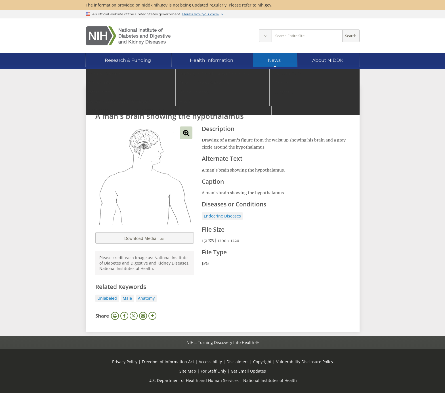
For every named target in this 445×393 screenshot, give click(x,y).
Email (143, 316)
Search (350, 35)
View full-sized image (186, 132)
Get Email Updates (248, 371)
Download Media (144, 237)
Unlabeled (107, 298)
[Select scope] (265, 35)
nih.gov (264, 5)
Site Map (187, 371)
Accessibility (210, 361)
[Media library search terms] (214, 100)
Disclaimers (237, 361)
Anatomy (146, 298)
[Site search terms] (307, 35)
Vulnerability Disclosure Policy (304, 361)
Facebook (124, 316)
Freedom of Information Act (168, 361)
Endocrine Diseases (222, 216)
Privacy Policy (124, 361)
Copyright (262, 361)
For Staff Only (213, 371)
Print (115, 316)
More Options (152, 316)
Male (127, 298)
